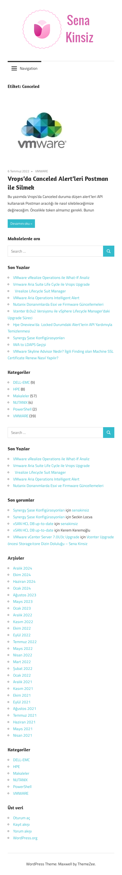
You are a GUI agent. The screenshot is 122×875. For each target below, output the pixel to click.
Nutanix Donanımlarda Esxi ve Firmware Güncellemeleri (58, 304)
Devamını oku (20, 223)
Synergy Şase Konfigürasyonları (39, 338)
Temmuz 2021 (25, 715)
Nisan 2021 (22, 735)
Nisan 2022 (22, 655)
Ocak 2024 (22, 588)
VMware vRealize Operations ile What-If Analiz (51, 277)
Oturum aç (21, 818)
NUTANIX (20, 402)
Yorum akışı (22, 831)
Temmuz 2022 (25, 642)
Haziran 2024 (24, 581)
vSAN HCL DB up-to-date (33, 524)
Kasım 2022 (23, 622)
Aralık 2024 (22, 568)
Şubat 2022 (22, 668)
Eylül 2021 (22, 702)
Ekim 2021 (22, 695)
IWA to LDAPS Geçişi (29, 345)
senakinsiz (80, 510)
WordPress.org (25, 838)
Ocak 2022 (22, 675)
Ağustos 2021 (24, 708)
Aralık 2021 (22, 682)
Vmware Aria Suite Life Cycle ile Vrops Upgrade (51, 284)
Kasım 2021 (23, 688)
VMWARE (41, 171)
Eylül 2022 (22, 635)
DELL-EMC (21, 382)
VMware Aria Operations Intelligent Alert (46, 298)
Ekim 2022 (22, 628)
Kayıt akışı (21, 824)
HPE (16, 389)
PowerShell (22, 409)
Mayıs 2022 (23, 648)
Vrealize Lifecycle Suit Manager (39, 291)
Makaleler (21, 396)
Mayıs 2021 (23, 729)
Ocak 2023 (22, 608)
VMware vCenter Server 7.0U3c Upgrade (46, 537)
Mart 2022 (22, 662)
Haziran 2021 (24, 722)
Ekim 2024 (22, 575)
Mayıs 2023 (23, 601)
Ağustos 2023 (24, 595)
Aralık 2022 (22, 615)
